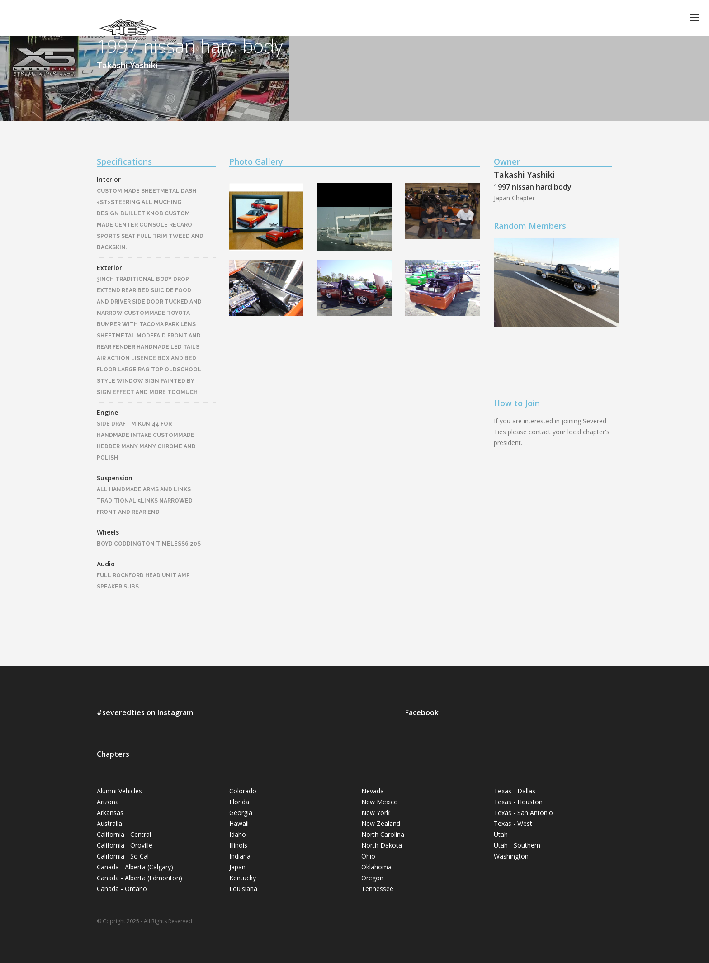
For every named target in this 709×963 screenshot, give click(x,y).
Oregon (372, 877)
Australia (109, 823)
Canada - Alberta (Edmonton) (139, 877)
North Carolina (382, 834)
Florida (239, 801)
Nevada (372, 791)
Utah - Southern (517, 845)
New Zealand (380, 823)
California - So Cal (123, 856)
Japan (237, 867)
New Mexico (379, 801)
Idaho (237, 834)
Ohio (368, 856)
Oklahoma (376, 867)
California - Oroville (124, 845)
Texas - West (513, 823)
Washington (511, 856)
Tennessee (377, 888)
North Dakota (381, 845)
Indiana (240, 856)
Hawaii (239, 823)
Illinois (238, 845)
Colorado (242, 791)
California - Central (124, 834)
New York (375, 812)
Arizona (108, 801)
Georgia (240, 812)
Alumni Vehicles (119, 791)
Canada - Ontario (122, 888)
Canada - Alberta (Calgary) (135, 867)
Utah (501, 834)
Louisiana (243, 888)
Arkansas (110, 812)
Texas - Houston (518, 801)
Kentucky (242, 877)
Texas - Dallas (514, 791)
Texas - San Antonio (523, 812)
